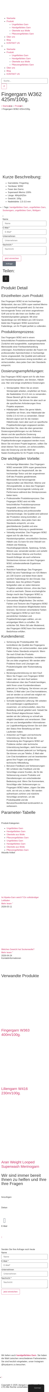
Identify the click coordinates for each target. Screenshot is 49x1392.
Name (5, 219)
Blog (9, 40)
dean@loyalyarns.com (11, 1232)
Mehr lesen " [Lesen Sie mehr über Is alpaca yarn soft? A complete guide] (7, 903)
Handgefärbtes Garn (21, 27)
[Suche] (4, 86)
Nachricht (8, 245)
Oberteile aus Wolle (21, 31)
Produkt (10, 21)
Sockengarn (8, 210)
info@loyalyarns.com (11, 1229)
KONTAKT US (13, 43)
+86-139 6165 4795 (10, 1214)
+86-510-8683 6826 (10, 1211)
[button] (24, 46)
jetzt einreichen (12, 258)
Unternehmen (9, 236)
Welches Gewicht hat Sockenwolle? (17, 949)
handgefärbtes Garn (19, 207)
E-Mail (6, 228)
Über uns (11, 37)
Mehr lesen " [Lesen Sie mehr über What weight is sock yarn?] (7, 952)
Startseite (11, 18)
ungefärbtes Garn (37, 207)
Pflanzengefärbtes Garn (23, 34)
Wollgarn (36, 210)
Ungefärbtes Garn (20, 24)
